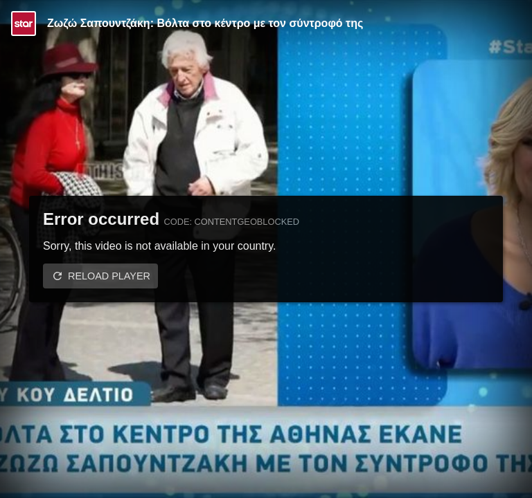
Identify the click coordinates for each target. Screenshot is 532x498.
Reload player (109, 276)
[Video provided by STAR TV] (23, 23)
